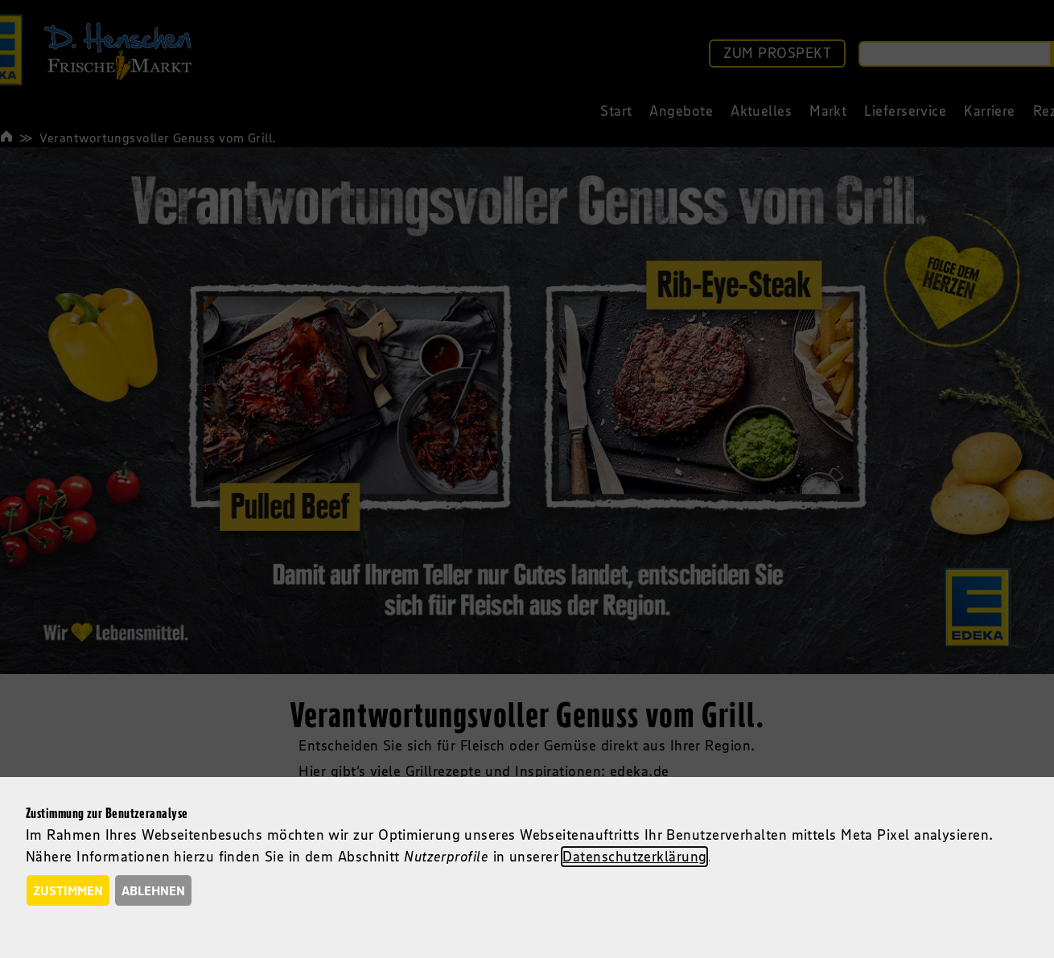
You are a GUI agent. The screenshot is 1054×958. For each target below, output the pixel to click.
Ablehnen (153, 890)
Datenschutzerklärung (634, 856)
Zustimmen (68, 890)
